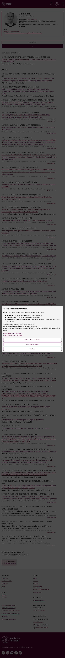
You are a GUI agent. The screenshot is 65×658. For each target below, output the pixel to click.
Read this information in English (12, 335)
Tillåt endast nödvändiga (32, 340)
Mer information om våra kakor (12, 333)
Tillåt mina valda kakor (32, 344)
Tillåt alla (32, 349)
